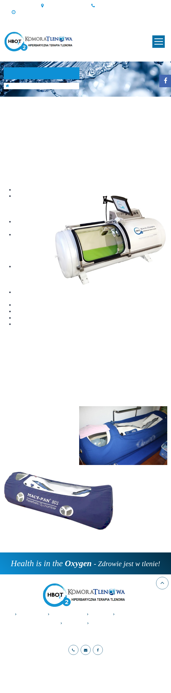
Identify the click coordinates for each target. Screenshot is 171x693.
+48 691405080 (111, 5)
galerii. (106, 332)
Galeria (71, 623)
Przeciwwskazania (134, 614)
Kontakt (99, 623)
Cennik (97, 614)
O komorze (29, 614)
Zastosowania (65, 614)
